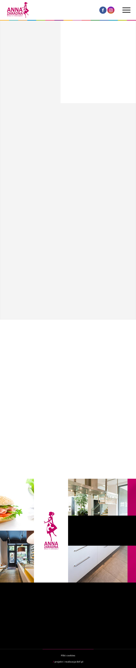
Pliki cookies (68, 655)
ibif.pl (80, 661)
